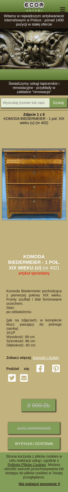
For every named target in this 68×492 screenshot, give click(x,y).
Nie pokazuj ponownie (39, 483)
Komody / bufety (46, 358)
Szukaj (58, 103)
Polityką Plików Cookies (27, 465)
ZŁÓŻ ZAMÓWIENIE (34, 428)
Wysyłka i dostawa (34, 444)
